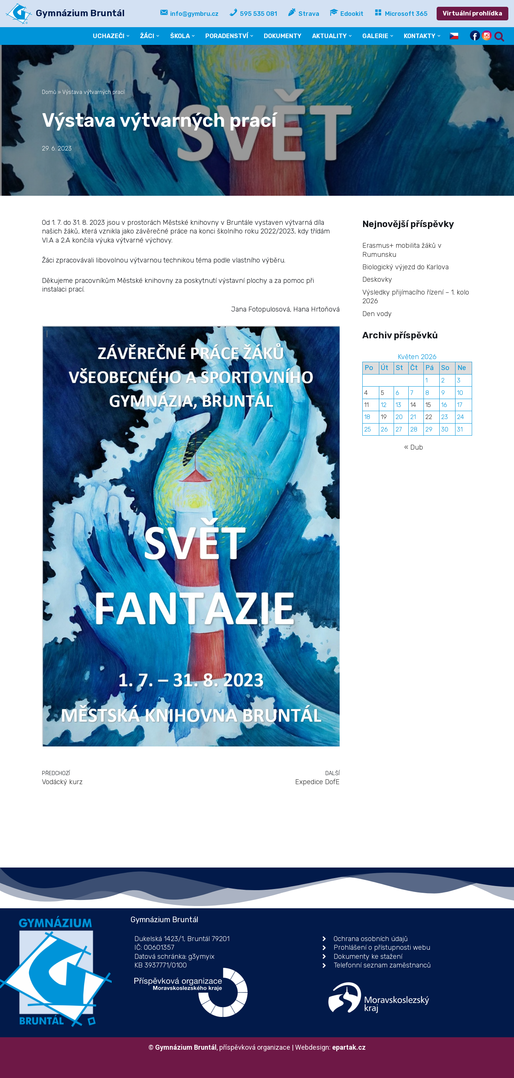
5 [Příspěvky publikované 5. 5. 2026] (382, 392)
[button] (127, 35)
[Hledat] (499, 36)
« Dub (413, 447)
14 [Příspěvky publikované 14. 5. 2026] (413, 404)
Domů (49, 92)
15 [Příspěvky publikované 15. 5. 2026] (428, 404)
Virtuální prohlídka (472, 13)
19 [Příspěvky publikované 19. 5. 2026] (384, 417)
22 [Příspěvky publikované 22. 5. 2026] (428, 417)
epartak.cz (349, 1047)
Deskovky (377, 279)
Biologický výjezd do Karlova (405, 267)
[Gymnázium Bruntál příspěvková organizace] (65, 13)
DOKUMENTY (283, 36)
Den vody (377, 314)
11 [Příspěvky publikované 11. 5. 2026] (366, 404)
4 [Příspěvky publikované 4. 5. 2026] (366, 392)
